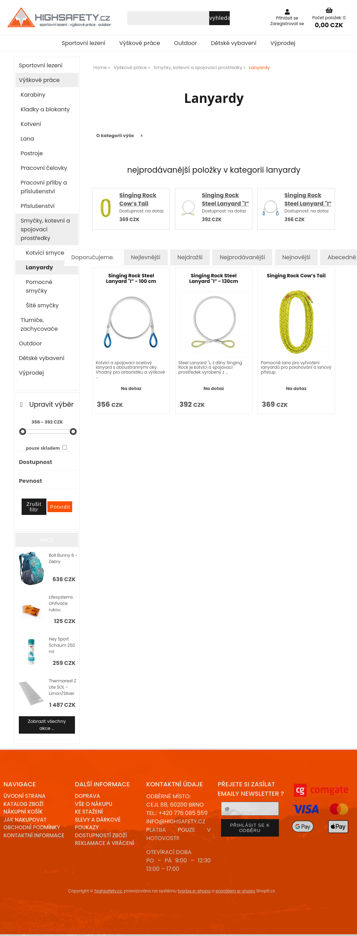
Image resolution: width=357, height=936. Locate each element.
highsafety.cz (108, 891)
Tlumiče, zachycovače (39, 324)
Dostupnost (35, 462)
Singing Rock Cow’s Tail (137, 199)
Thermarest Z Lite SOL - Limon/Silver (62, 687)
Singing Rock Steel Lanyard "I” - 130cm (225, 203)
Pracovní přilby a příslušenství (44, 187)
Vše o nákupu (93, 804)
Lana (27, 139)
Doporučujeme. (92, 257)
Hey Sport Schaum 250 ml (62, 645)
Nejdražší (190, 257)
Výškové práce (139, 43)
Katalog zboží (23, 804)
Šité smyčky (42, 305)
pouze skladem (43, 448)
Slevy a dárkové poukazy (98, 823)
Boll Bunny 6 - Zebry (63, 558)
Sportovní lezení (83, 43)
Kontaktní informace (33, 835)
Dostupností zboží (101, 835)
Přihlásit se (287, 18)
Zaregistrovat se (287, 24)
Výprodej (283, 43)
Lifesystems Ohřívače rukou (61, 603)
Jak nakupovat (24, 819)
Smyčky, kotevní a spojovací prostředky (45, 229)
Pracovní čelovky (44, 168)
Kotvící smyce (45, 253)
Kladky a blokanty (45, 109)
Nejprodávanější (242, 257)
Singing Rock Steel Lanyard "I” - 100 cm (308, 203)
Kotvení (31, 124)
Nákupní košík (23, 811)
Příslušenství (37, 206)
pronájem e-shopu (235, 891)
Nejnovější (296, 257)
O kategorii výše (115, 135)
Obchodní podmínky (31, 827)
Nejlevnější (145, 257)
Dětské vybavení (234, 43)
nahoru (346, 925)
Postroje (32, 153)
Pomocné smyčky (39, 286)
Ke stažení (89, 811)
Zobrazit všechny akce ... (47, 725)
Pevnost (30, 481)
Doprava (87, 796)
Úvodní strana (24, 796)
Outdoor (185, 43)
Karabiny (33, 95)
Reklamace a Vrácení (104, 843)
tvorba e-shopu (194, 891)
